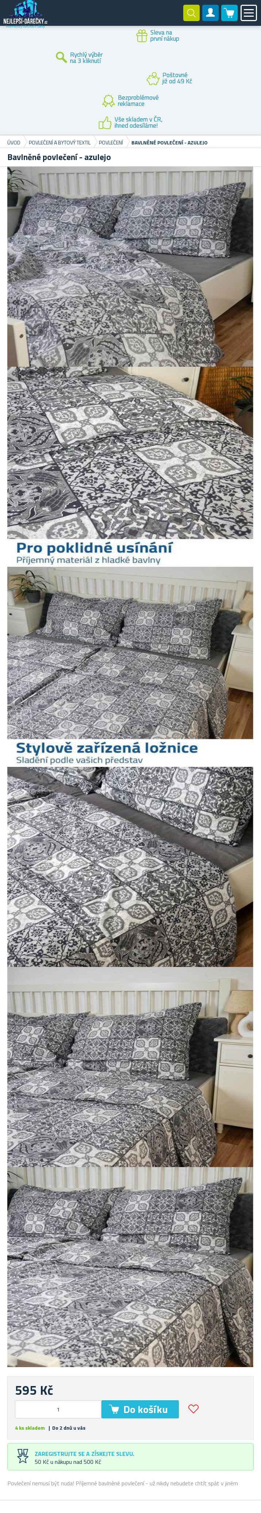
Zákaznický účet (210, 19)
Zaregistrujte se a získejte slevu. (84, 1453)
